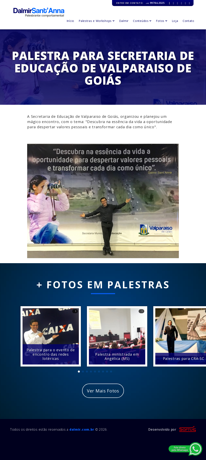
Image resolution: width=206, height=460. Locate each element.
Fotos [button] (161, 21)
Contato (188, 21)
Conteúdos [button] (142, 21)
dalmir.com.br (81, 429)
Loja (175, 21)
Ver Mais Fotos (103, 391)
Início (70, 21)
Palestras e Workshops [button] (96, 21)
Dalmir (124, 21)
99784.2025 (155, 3)
